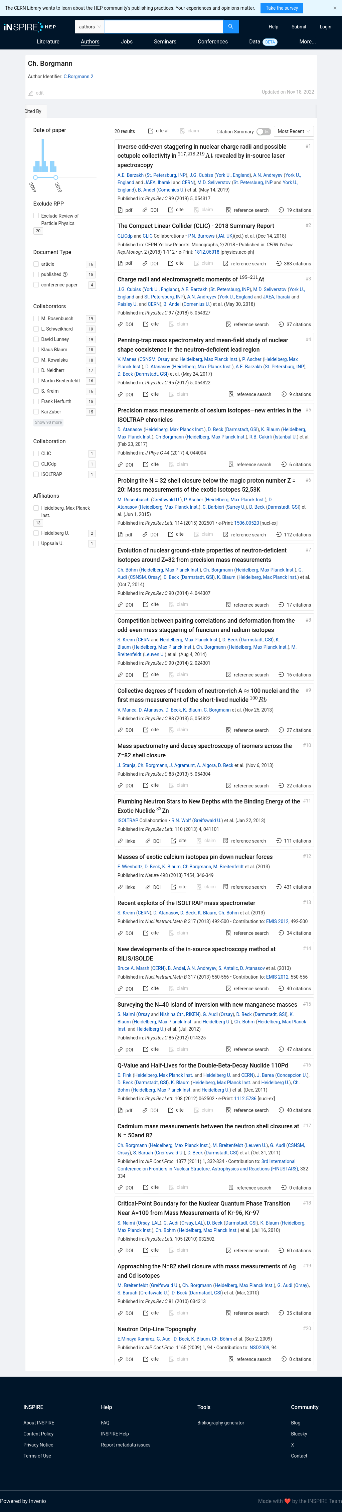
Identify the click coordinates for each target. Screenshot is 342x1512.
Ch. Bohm (244, 1021)
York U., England (232, 175)
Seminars (165, 41)
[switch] (263, 131)
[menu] (291, 26)
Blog (295, 1422)
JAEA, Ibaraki (158, 182)
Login (325, 26)
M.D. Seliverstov (213, 182)
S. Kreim (126, 639)
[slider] (35, 177)
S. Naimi (126, 1014)
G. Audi (210, 1014)
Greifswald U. (166, 499)
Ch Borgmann (170, 436)
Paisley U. (128, 304)
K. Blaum (270, 429)
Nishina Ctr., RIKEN (179, 1014)
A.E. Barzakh (131, 175)
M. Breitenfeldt (228, 866)
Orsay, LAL (149, 1223)
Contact (299, 1456)
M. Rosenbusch (134, 499)
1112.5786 (245, 1098)
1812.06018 (206, 252)
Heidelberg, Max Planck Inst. (209, 359)
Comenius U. (171, 190)
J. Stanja (127, 765)
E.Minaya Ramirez (136, 1339)
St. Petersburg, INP (166, 175)
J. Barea (265, 1075)
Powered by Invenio (23, 1501)
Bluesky (299, 1433)
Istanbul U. (286, 436)
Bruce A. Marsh (133, 968)
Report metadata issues (125, 1444)
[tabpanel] (171, 744)
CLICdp (125, 236)
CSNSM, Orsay (155, 359)
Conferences (213, 41)
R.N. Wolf (181, 820)
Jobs (127, 41)
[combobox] (164, 26)
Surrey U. (236, 507)
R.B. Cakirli (260, 436)
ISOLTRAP (128, 820)
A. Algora (206, 765)
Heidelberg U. (217, 1021)
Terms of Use (37, 1456)
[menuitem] (274, 26)
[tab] (45, 111)
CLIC (148, 236)
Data (254, 41)
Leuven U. (155, 654)
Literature (48, 41)
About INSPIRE (38, 1422)
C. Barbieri (213, 507)
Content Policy (38, 1433)
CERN (188, 182)
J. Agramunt (182, 765)
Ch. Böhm (128, 570)
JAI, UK (224, 236)
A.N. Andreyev (267, 175)
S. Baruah (143, 1152)
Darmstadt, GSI (151, 374)
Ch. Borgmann (218, 570)
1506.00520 (246, 523)
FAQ (105, 1422)
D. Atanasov (157, 366)
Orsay (144, 1014)
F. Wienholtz (130, 866)
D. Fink (125, 1075)
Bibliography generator (220, 1422)
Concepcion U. (292, 1075)
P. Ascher (251, 359)
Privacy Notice (38, 1444)
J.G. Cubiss (201, 175)
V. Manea (127, 359)
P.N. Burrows (201, 236)
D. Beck (125, 374)
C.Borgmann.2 (78, 76)
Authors (90, 41)
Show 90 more (48, 422)
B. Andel (146, 190)
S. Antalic (228, 968)
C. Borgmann (217, 710)
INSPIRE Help (115, 1433)
